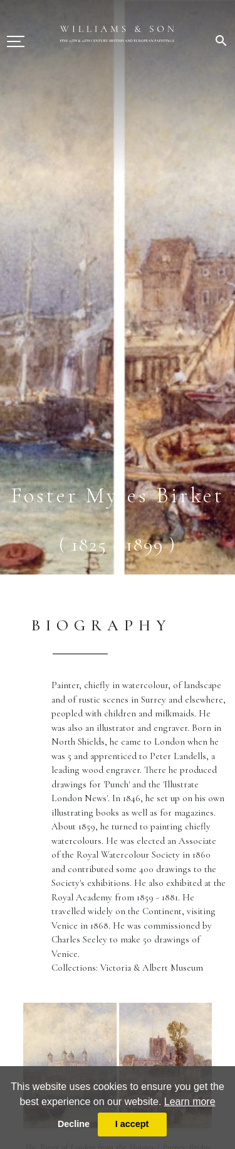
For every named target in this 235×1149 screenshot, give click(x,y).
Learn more (190, 1101)
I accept (132, 1124)
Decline (74, 1124)
